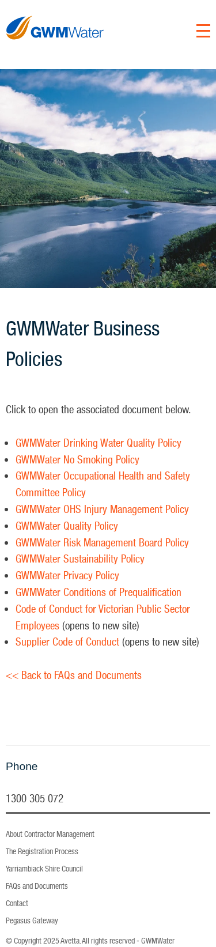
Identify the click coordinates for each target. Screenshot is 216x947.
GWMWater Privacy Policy (67, 575)
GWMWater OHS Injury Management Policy (102, 509)
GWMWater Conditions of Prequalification (98, 592)
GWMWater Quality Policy (67, 525)
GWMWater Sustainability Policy (80, 558)
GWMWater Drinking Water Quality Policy (98, 442)
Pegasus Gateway (32, 920)
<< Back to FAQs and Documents (74, 675)
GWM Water (55, 50)
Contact (17, 903)
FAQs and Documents (37, 886)
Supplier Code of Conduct (67, 641)
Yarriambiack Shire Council (44, 868)
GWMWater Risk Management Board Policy (102, 542)
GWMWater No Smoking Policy (77, 459)
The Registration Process (42, 851)
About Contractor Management (50, 834)
